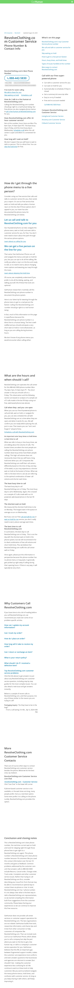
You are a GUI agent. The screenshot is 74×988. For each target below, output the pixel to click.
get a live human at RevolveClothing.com (21, 111)
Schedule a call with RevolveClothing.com (19, 432)
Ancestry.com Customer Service (53, 120)
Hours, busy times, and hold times (54, 60)
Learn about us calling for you (15, 241)
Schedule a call (26, 95)
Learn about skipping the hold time (17, 273)
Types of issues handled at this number (56, 64)
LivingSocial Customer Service (52, 116)
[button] (72, 1)
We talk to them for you (12, 92)
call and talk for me (28, 517)
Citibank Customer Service (51, 123)
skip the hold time (10, 147)
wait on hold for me (11, 519)
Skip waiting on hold (11, 95)
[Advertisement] (20, 164)
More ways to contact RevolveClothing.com (49, 68)
